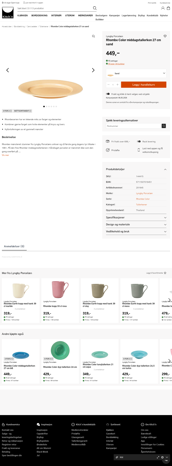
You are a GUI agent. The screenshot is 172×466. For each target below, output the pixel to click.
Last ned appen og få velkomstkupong (152, 150)
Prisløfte (115, 150)
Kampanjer (114, 15)
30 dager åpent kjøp (10, 2)
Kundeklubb (152, 15)
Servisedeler (32, 26)
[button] (165, 36)
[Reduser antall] (108, 84)
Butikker (100, 19)
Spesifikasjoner (115, 217)
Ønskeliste (42, 444)
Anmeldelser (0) (14, 246)
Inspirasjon (42, 429)
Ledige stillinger (149, 437)
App (143, 440)
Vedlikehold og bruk (117, 231)
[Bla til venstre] (7, 70)
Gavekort (110, 433)
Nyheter (164, 15)
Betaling (6, 451)
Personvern (146, 448)
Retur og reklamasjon (12, 440)
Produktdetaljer (115, 169)
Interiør (109, 440)
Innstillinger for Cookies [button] (152, 444)
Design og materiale (118, 224)
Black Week (42, 451)
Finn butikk (152, 3)
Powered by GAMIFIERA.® (12, 257)
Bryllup (141, 15)
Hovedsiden (7, 26)
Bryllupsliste (43, 440)
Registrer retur (9, 444)
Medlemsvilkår (78, 444)
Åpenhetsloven (148, 451)
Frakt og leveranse (11, 448)
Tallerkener (44, 26)
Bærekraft (146, 433)
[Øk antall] (117, 84)
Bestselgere (101, 15)
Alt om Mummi (44, 448)
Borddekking (19, 26)
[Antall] (113, 84)
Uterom (110, 444)
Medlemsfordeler (79, 429)
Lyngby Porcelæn (114, 36)
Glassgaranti (77, 437)
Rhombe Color (143, 198)
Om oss (144, 429)
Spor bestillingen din (12, 455)
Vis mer (5, 155)
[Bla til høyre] (92, 70)
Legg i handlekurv (143, 85)
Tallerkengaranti (79, 440)
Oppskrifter (42, 433)
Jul (38, 455)
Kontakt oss (7, 429)
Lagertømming (129, 15)
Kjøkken (110, 429)
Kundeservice (165, 3)
